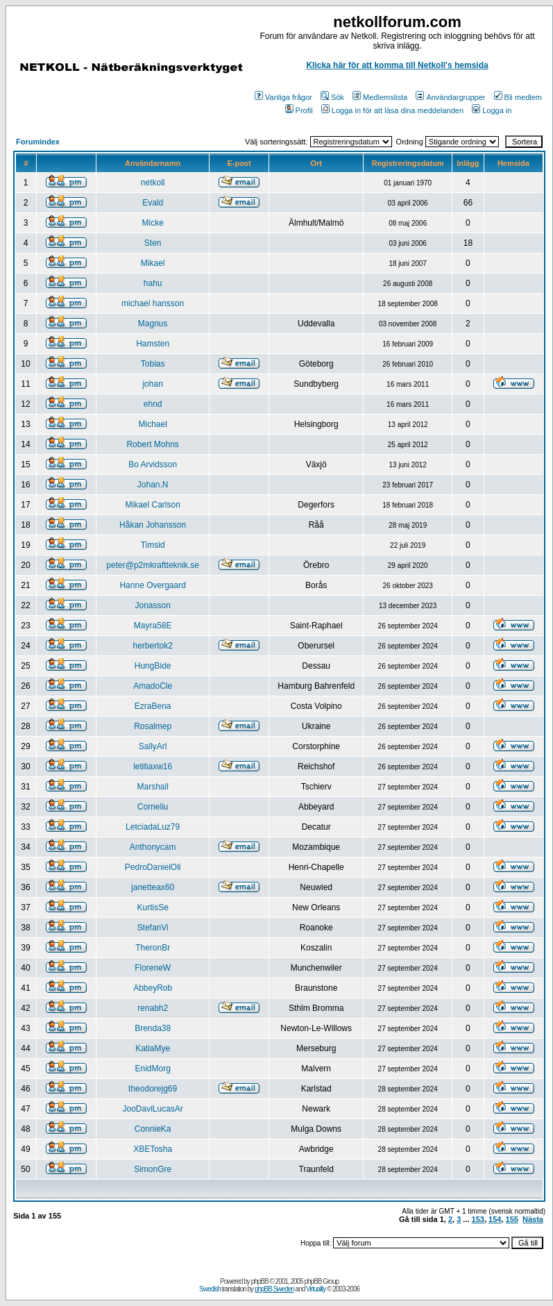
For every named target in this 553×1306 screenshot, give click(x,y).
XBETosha (152, 1149)
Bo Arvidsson (152, 464)
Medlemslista (379, 97)
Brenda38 (153, 1028)
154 (494, 1219)
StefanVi (153, 927)
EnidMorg (152, 1068)
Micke (152, 223)
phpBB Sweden (274, 1289)
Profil (299, 110)
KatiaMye (152, 1048)
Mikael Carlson (152, 505)
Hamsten (152, 344)
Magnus (153, 323)
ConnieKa (153, 1129)
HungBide (153, 666)
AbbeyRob (152, 988)
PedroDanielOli (153, 867)
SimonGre (152, 1169)
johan (152, 384)
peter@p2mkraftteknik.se (152, 565)
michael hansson (152, 303)
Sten (153, 243)
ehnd (153, 404)
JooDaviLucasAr (152, 1109)
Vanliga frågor (283, 97)
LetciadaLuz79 (153, 827)
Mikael (153, 263)
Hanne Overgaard (152, 585)
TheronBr (152, 948)
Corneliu (153, 807)
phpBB (260, 1281)
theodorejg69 (152, 1089)
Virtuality (315, 1289)
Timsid (153, 545)
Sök (332, 97)
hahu (153, 283)
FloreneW (153, 968)
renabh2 (152, 1008)
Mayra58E (153, 625)
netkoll (153, 182)
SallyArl (153, 746)
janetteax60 (152, 887)
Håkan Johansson (152, 525)
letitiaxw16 (152, 766)
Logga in (491, 110)
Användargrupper (450, 97)
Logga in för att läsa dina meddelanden (392, 110)
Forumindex (38, 141)
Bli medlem (518, 97)
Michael (152, 424)
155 (512, 1219)
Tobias (153, 364)
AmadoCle (152, 686)
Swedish (210, 1289)
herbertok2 (152, 646)
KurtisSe (152, 907)
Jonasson (152, 605)
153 (478, 1219)
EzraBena (153, 706)
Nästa (532, 1219)
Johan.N (153, 484)
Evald (152, 203)
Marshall (152, 787)
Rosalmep (152, 726)
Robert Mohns (152, 444)
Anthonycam (153, 847)
